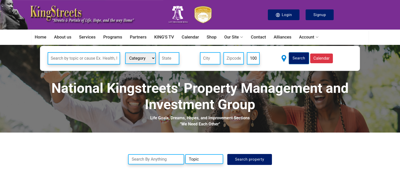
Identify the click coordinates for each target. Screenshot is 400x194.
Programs (112, 37)
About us (62, 37)
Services (87, 37)
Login (284, 14)
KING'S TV (164, 37)
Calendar (190, 37)
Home (40, 37)
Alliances (283, 37)
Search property (249, 159)
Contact (258, 37)
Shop (212, 37)
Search (299, 58)
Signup (319, 14)
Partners (138, 37)
